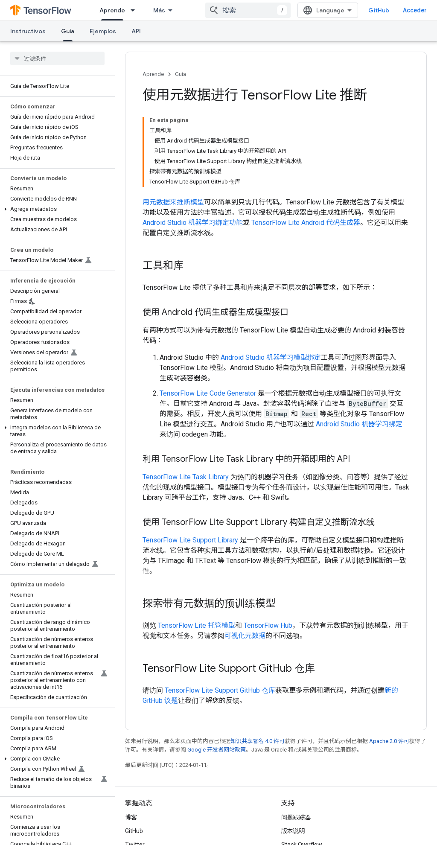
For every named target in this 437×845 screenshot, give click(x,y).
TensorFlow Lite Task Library (186, 477)
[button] (55, 209)
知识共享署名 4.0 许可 (257, 741)
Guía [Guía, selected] (67, 31)
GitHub (378, 10)
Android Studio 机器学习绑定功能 (193, 223)
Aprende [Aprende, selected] (112, 10)
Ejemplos (103, 31)
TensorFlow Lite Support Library (190, 540)
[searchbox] (57, 58)
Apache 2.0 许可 (389, 741)
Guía (180, 74)
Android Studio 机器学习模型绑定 (271, 357)
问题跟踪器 (296, 817)
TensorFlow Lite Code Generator (208, 393)
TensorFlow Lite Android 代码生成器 (305, 223)
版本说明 (293, 831)
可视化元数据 (244, 636)
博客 (131, 817)
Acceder (415, 10)
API (136, 31)
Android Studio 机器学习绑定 (359, 424)
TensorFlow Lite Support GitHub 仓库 (220, 690)
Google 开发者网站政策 (216, 749)
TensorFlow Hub (268, 625)
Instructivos (28, 31)
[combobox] (248, 10)
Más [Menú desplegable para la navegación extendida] (159, 10)
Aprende (153, 74)
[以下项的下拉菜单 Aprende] (135, 10)
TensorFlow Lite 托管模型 (196, 625)
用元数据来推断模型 (173, 202)
